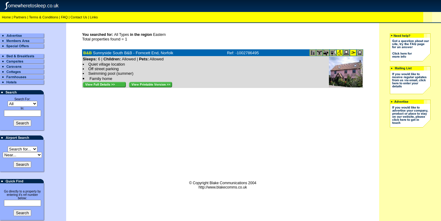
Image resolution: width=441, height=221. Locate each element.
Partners (19, 17)
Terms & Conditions (43, 17)
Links (94, 17)
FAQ (64, 17)
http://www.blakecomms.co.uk (222, 187)
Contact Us (78, 17)
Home (6, 17)
